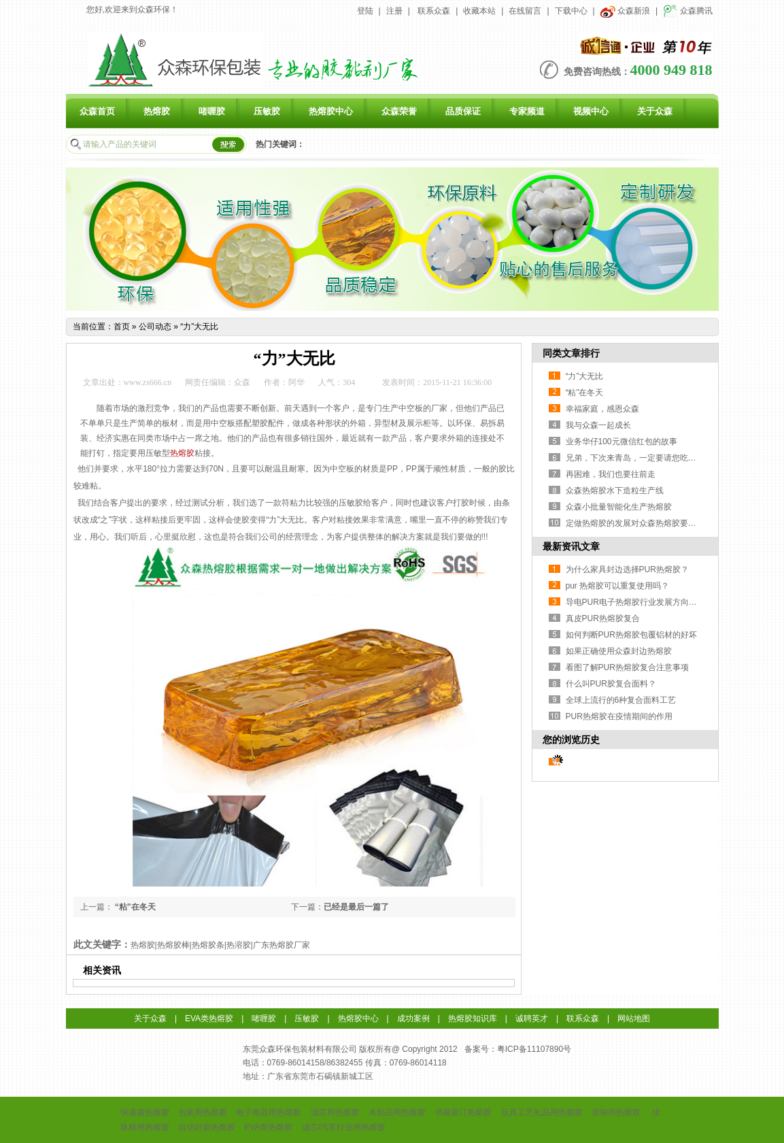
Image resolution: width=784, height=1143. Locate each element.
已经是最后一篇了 (356, 907)
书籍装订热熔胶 (463, 1112)
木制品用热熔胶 (397, 1112)
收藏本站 (479, 11)
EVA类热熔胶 (209, 1018)
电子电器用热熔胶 (268, 1112)
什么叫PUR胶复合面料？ (611, 684)
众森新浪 (625, 11)
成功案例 (413, 1018)
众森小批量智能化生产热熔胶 (619, 507)
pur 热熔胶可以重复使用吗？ (618, 586)
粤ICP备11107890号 (534, 1049)
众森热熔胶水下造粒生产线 (615, 490)
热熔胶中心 (331, 111)
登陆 (365, 11)
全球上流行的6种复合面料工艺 (621, 700)
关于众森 (654, 111)
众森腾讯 (688, 11)
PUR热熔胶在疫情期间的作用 (619, 716)
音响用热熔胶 (616, 1112)
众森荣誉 (399, 111)
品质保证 (463, 111)
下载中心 (571, 11)
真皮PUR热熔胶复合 (603, 618)
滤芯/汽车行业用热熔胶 (344, 1127)
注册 (394, 11)
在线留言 (525, 11)
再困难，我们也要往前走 (610, 474)
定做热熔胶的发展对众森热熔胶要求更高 (639, 523)
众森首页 (97, 111)
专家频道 (527, 111)
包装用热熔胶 (202, 1112)
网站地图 (633, 1018)
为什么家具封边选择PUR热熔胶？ (627, 569)
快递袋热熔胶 (144, 1112)
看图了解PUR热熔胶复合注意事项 (627, 667)
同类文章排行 (571, 353)
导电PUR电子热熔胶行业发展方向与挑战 (639, 602)
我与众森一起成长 (598, 425)
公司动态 (155, 326)
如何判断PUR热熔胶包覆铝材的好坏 (631, 635)
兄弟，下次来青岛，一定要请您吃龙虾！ (639, 458)
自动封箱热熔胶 (206, 1127)
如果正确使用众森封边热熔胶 (619, 651)
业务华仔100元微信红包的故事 (621, 441)
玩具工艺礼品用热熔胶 (542, 1112)
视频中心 (591, 111)
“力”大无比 (199, 326)
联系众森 (433, 11)
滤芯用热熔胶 (335, 1112)
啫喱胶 (212, 111)
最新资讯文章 (571, 546)
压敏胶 (267, 111)
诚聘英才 (531, 1018)
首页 (122, 326)
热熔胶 (156, 111)
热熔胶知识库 (472, 1018)
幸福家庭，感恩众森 (602, 409)
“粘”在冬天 (134, 907)
